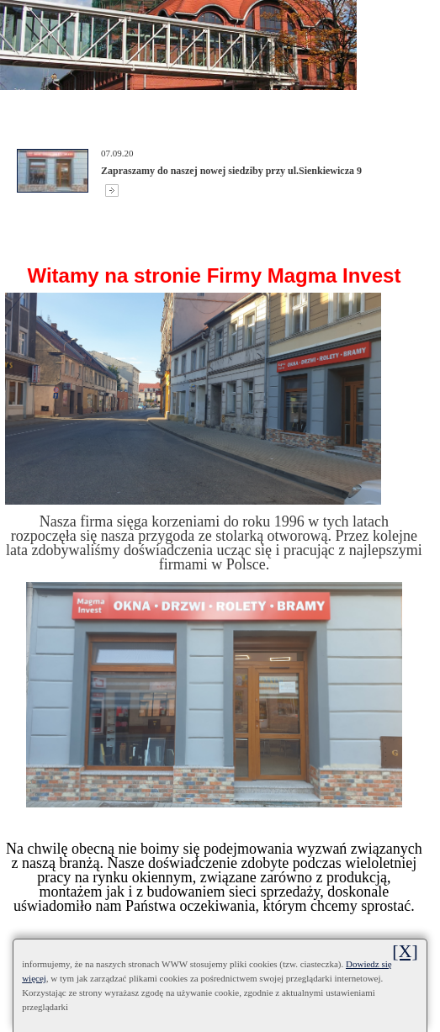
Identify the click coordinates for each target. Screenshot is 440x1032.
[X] (405, 951)
